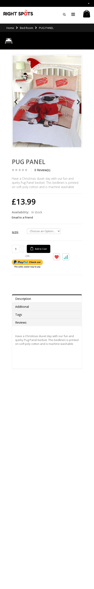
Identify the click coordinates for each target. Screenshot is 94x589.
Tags (18, 314)
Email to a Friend (22, 217)
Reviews (21, 322)
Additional (22, 307)
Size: (15, 232)
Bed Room (26, 28)
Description (23, 299)
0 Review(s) (42, 170)
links (83, 3)
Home (10, 28)
